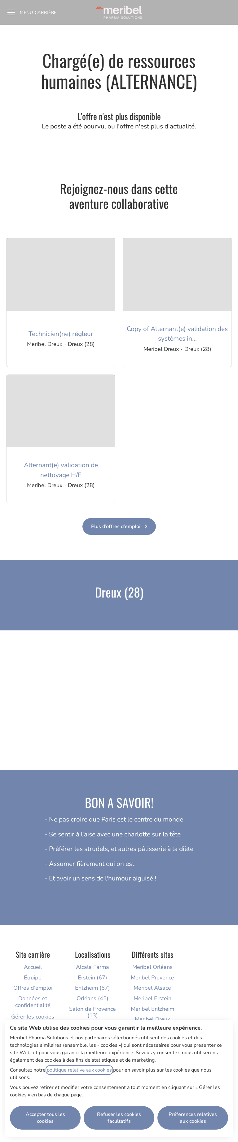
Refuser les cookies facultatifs (119, 1118)
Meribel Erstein (152, 998)
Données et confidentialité (33, 1002)
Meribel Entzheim (152, 1009)
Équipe (33, 977)
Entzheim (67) (92, 988)
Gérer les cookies (32, 1016)
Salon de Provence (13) (92, 1012)
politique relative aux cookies (79, 1070)
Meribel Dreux (152, 1019)
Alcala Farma (92, 967)
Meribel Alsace (152, 988)
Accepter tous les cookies (45, 1118)
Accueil (33, 967)
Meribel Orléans (152, 967)
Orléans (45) (92, 998)
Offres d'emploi (32, 988)
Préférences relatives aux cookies (193, 1118)
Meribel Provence (152, 977)
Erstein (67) (92, 977)
